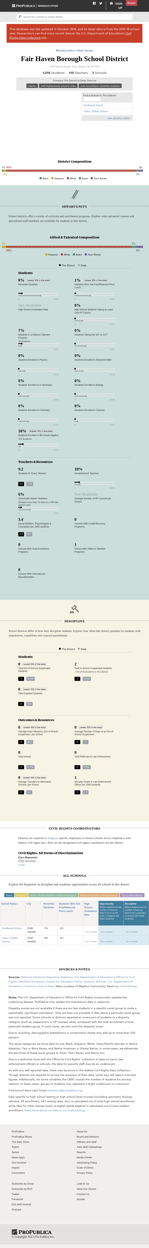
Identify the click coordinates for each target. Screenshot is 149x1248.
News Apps (19, 1162)
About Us (82, 1136)
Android (27, 1209)
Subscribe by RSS (23, 1193)
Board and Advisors (89, 1141)
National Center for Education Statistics (47, 982)
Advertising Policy (88, 1167)
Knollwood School (93, 109)
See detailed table (118, 122)
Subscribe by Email (24, 1188)
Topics (16, 1151)
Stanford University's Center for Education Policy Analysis (56, 986)
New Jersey (85, 54)
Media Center (85, 1162)
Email (21, 869)
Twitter (16, 1198)
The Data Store (21, 1146)
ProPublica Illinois (23, 1141)
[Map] (47, 123)
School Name (10, 908)
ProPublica (19, 1136)
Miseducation (48, 7)
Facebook (18, 1204)
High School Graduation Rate (90, 914)
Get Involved (20, 1167)
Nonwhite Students (49, 910)
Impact (16, 1172)
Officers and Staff (88, 1146)
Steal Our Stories (87, 1193)
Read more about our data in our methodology (55, 1115)
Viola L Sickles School (95, 115)
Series (16, 1157)
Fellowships (96, 1151)
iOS (14, 1209)
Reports (82, 1157)
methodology (128, 991)
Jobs (80, 1151)
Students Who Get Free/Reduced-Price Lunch (69, 912)
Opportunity (111, 918)
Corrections (19, 1177)
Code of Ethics (86, 1172)
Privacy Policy (85, 1177)
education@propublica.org (64, 1095)
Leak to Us (83, 1188)
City (30, 908)
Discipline (136, 918)
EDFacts (101, 986)
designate (52, 842)
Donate (130, 2)
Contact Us (84, 1198)
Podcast (17, 1214)
